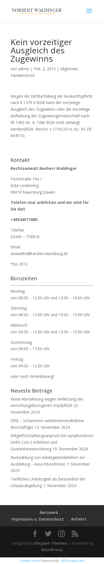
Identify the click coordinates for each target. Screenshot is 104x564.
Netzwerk (49, 512)
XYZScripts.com (72, 560)
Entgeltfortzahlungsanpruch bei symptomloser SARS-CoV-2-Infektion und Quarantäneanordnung (52, 442)
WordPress (52, 549)
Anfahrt (79, 519)
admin (23, 68)
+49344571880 (24, 219)
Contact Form (30, 560)
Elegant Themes (50, 543)
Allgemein (69, 68)
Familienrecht (23, 75)
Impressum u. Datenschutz (37, 519)
